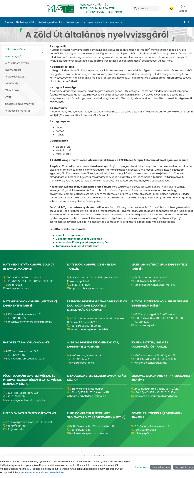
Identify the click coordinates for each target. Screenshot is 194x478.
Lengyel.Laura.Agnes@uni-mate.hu (154, 285)
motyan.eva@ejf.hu (145, 325)
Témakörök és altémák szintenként (77, 246)
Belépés (183, 8)
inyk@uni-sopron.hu (82, 362)
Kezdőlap (9, 22)
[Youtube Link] (187, 22)
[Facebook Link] (184, 22)
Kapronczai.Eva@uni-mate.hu (87, 288)
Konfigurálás (141, 467)
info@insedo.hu (15, 429)
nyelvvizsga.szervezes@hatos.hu (25, 358)
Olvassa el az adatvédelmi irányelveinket (42, 472)
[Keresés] (148, 8)
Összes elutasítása (184, 467)
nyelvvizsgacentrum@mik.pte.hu (25, 400)
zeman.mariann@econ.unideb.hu (89, 329)
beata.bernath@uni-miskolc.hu (88, 396)
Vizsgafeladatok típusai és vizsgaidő (79, 239)
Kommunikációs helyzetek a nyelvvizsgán (82, 242)
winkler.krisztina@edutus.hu (150, 362)
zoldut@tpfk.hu (143, 433)
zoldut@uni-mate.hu (18, 288)
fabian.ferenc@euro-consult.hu (89, 433)
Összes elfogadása (161, 467)
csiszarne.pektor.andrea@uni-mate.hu (29, 321)
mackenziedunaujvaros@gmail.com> (156, 396)
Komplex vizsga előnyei (71, 235)
